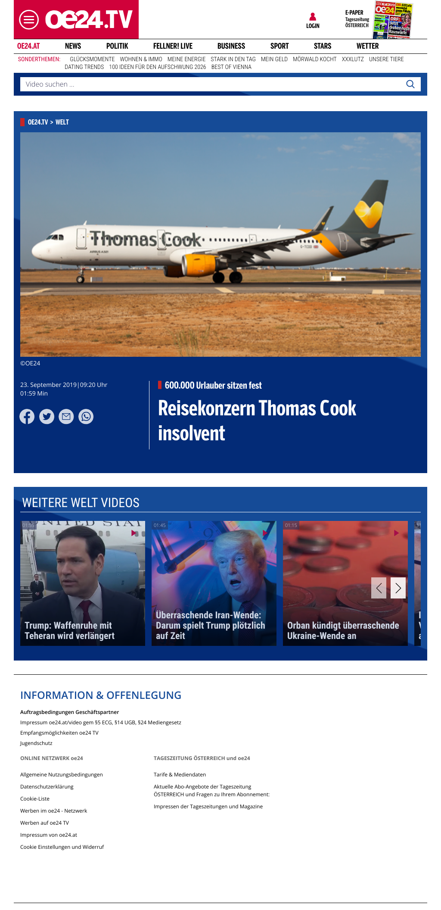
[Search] (410, 84)
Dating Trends (84, 67)
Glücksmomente (92, 59)
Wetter (368, 46)
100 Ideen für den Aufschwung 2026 (157, 67)
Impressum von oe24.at (48, 834)
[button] (27, 20)
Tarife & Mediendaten (180, 774)
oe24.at (28, 46)
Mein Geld (274, 59)
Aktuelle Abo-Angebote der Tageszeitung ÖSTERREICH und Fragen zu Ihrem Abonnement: (212, 790)
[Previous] (378, 587)
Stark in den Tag (233, 59)
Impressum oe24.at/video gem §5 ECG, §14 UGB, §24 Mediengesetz (100, 722)
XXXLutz (353, 59)
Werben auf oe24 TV (44, 822)
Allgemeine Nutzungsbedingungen (61, 774)
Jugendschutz (36, 742)
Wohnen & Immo (141, 59)
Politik (117, 46)
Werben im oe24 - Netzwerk (53, 810)
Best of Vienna (231, 67)
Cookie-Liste (35, 798)
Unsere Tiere (386, 59)
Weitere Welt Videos (81, 503)
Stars (323, 46)
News (73, 46)
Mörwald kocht (315, 59)
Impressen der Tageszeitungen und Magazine (208, 806)
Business (231, 46)
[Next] (398, 587)
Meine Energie (187, 59)
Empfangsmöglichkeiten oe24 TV (59, 732)
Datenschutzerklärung (47, 786)
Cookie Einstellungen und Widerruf (62, 847)
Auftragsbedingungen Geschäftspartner (69, 711)
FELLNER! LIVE (173, 46)
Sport (279, 46)
